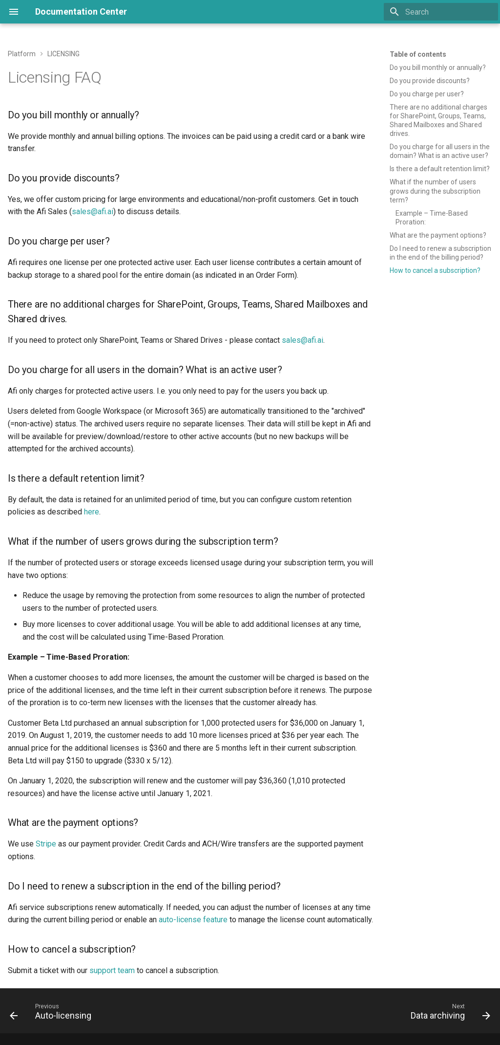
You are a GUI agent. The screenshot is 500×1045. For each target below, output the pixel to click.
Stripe (46, 843)
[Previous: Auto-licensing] (53, 1013)
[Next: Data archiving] (448, 1013)
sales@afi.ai (92, 211)
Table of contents (418, 54)
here (91, 511)
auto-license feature (193, 919)
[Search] (441, 12)
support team (112, 970)
